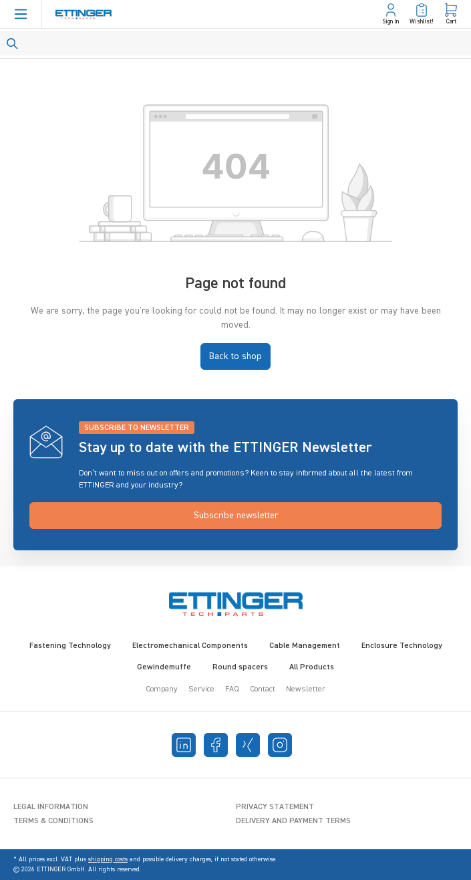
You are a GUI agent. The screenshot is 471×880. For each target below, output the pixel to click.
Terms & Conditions (53, 821)
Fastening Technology (70, 646)
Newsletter (305, 689)
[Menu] (20, 14)
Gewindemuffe (164, 667)
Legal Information (50, 807)
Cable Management (304, 646)
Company (162, 689)
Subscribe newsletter (236, 515)
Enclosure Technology (401, 646)
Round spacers (240, 667)
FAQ (232, 689)
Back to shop (235, 356)
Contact (262, 689)
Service (201, 689)
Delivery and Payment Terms (293, 821)
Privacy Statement (275, 807)
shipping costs (108, 859)
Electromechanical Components (190, 646)
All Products (311, 667)
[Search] (235, 43)
